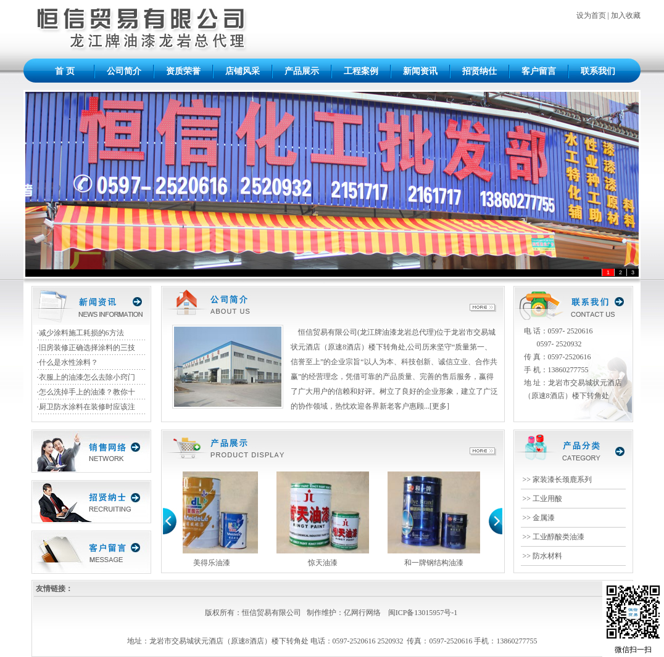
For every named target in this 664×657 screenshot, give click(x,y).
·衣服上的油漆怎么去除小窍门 (86, 377)
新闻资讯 (420, 71)
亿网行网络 (362, 612)
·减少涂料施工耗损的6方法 (80, 332)
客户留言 (538, 71)
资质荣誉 (183, 71)
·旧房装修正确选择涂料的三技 (86, 347)
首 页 (65, 71)
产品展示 (301, 71)
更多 (439, 406)
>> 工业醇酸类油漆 (554, 537)
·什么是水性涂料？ (67, 362)
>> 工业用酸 (543, 498)
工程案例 (361, 71)
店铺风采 (242, 71)
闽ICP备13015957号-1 (423, 612)
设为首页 (591, 15)
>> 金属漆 (539, 517)
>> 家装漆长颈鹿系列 (557, 479)
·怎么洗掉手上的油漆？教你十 (86, 392)
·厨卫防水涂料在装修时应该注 (86, 406)
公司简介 (124, 71)
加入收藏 (626, 15)
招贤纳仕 (479, 71)
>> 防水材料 (543, 556)
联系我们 (598, 71)
